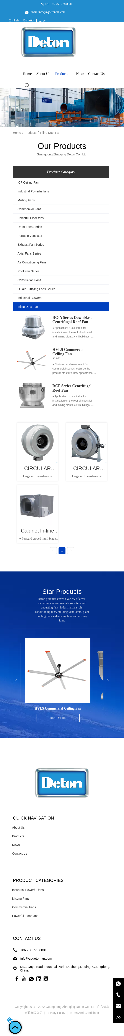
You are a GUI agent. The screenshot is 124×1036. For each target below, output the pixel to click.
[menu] (62, 73)
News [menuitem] (80, 74)
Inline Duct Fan (50, 132)
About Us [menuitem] (43, 74)
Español (28, 20)
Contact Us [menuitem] (96, 74)
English (14, 20)
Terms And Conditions (84, 1013)
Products (30, 132)
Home (17, 132)
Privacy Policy (56, 1013)
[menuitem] (61, 73)
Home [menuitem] (27, 74)
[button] (61, 73)
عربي (42, 20)
